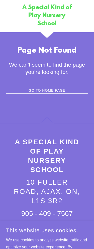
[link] (47, 16)
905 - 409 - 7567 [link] (47, 213)
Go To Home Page (47, 90)
